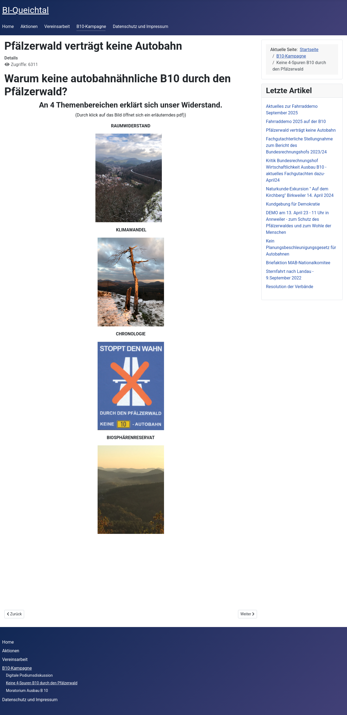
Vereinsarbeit (57, 26)
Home (8, 26)
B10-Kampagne (91, 26)
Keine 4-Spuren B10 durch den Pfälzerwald (41, 683)
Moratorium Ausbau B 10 (27, 690)
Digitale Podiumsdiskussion (29, 675)
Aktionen (29, 26)
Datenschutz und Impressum (140, 26)
